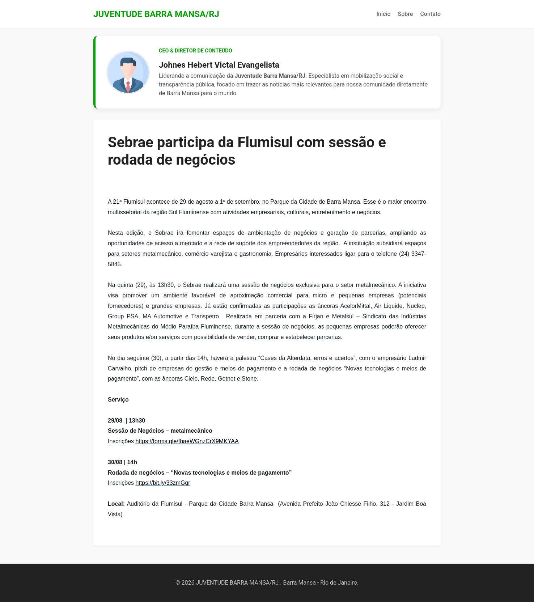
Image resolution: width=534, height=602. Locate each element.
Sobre (405, 13)
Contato (430, 13)
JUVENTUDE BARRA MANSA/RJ (156, 14)
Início (383, 13)
